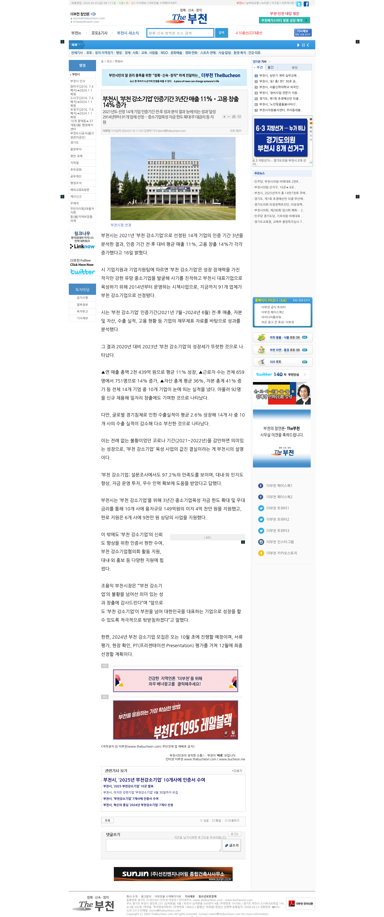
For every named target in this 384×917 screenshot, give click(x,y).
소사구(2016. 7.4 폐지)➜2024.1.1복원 (81, 102)
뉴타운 (265, 3)
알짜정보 (82, 304)
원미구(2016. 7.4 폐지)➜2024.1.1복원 (81, 90)
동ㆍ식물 (118, 3)
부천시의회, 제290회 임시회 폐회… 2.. (279, 210)
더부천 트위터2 (277, 519)
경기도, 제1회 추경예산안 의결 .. (278, 98)
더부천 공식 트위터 (273, 307)
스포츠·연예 (207, 52)
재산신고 (76, 196)
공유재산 (76, 176)
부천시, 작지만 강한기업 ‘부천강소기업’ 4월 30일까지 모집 (140, 792)
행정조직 (76, 183)
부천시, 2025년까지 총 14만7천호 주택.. (280, 193)
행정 (119, 52)
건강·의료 (254, 52)
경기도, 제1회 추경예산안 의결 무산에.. (279, 198)
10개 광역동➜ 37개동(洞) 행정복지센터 (81, 125)
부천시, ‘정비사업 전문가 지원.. (277, 92)
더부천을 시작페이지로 (162, 2)
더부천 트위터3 (277, 530)
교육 (144, 52)
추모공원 (76, 169)
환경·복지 (240, 52)
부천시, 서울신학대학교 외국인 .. (278, 87)
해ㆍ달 (130, 3)
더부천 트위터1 (277, 508)
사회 (135, 52)
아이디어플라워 (271, 317)
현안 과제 (76, 156)
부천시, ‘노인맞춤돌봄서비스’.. (276, 104)
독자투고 (82, 311)
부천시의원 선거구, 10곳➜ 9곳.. (275, 187)
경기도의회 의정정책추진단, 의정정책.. (279, 204)
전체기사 (77, 52)
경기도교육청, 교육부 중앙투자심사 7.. (279, 221)
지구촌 (275, 3)
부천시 (76, 74)
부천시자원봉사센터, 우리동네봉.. (278, 110)
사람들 (153, 52)
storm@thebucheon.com (171, 130)
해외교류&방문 (79, 189)
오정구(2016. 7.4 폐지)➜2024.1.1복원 (81, 113)
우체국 (74, 203)
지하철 (74, 162)
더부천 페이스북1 (279, 485)
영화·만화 (191, 52)
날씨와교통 (252, 3)
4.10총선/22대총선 (249, 33)
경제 (127, 52)
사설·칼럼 (224, 52)
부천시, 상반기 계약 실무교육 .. (277, 75)
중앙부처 (76, 149)
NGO (164, 52)
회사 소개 (132, 896)
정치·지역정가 (104, 52)
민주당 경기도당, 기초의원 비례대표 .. (278, 216)
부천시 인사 (77, 81)
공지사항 (82, 297)
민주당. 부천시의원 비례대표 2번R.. (277, 181)
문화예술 (176, 52)
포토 (89, 52)
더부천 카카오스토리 (281, 553)
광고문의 (146, 896)
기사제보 (141, 3)
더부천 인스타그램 (280, 542)
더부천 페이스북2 (272, 312)
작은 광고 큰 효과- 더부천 (277, 322)
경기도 (74, 142)
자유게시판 (287, 3)
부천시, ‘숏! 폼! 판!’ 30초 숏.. (276, 81)
